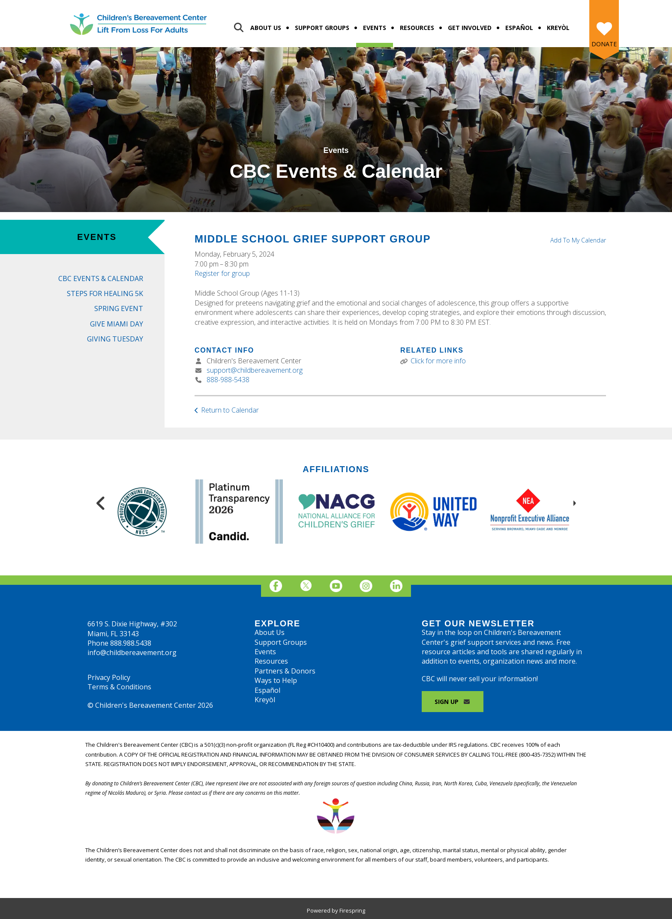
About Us (265, 28)
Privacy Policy (108, 677)
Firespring (352, 910)
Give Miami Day (116, 324)
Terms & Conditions (119, 686)
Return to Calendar (230, 410)
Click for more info (438, 360)
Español (519, 28)
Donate (604, 44)
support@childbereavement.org (255, 370)
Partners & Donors (285, 671)
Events (374, 28)
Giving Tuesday (115, 339)
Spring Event (118, 308)
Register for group (222, 273)
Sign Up (453, 701)
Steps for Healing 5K (105, 293)
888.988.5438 (130, 643)
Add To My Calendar (578, 240)
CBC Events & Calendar (100, 278)
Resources (417, 28)
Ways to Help (276, 680)
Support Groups (322, 28)
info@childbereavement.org (132, 652)
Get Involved (470, 28)
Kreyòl (558, 28)
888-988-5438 (228, 379)
